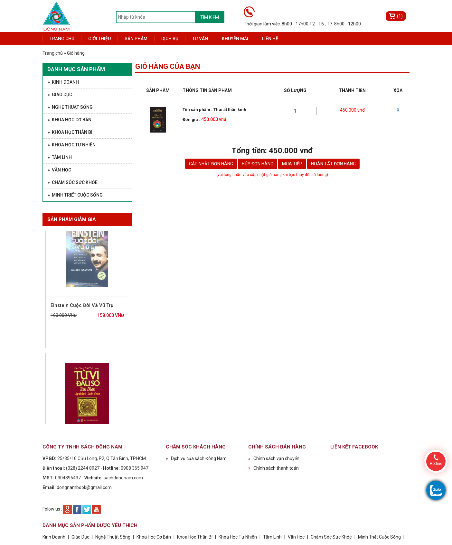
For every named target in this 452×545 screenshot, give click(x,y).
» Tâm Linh (60, 157)
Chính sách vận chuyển (273, 458)
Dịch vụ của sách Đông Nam (196, 458)
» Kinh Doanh (63, 82)
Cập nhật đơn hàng (211, 163)
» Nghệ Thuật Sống (70, 107)
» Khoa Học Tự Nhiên (72, 144)
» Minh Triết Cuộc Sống (75, 195)
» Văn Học (59, 169)
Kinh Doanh (53, 537)
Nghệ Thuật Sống (112, 537)
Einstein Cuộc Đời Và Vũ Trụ (82, 308)
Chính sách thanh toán (273, 468)
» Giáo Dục (60, 94)
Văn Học (296, 537)
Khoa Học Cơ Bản (154, 537)
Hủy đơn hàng (257, 163)
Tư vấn (200, 38)
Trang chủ (62, 38)
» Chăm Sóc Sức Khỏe (73, 182)
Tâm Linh (272, 537)
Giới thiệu (99, 38)
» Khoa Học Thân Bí (70, 132)
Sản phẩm (136, 38)
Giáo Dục (80, 537)
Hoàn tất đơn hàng (333, 163)
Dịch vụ (169, 38)
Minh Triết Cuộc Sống (379, 537)
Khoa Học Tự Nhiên (238, 537)
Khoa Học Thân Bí (195, 537)
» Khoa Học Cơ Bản (69, 119)
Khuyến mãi (235, 38)
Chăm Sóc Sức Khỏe (331, 537)
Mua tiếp (292, 163)
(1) (400, 16)
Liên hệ (270, 38)
